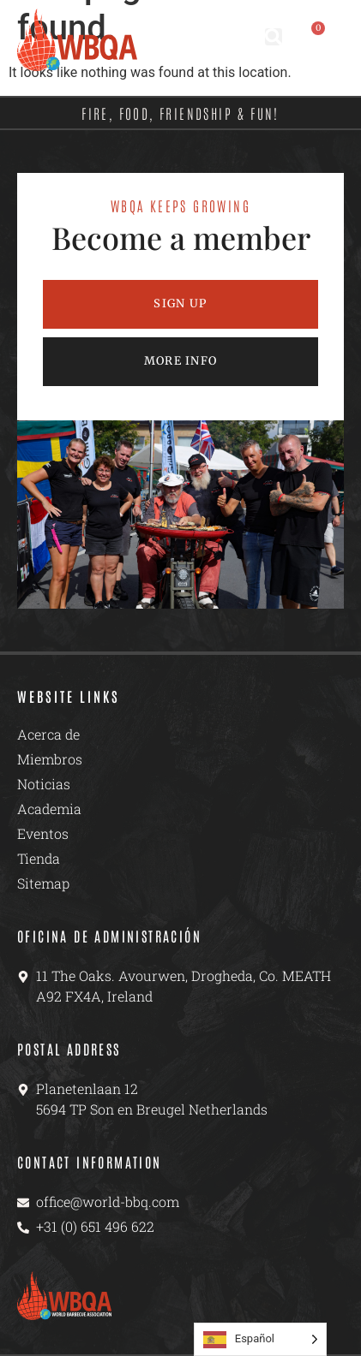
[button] (273, 36)
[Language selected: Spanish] (260, 1339)
